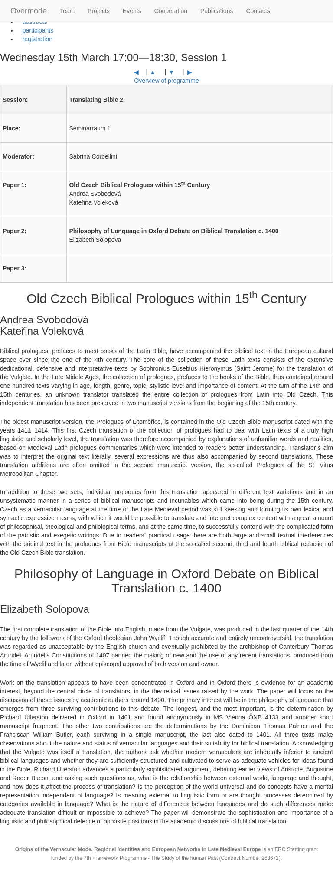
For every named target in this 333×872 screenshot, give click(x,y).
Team (67, 10)
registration (34, 39)
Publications (216, 10)
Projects (99, 10)
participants (35, 30)
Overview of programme (166, 80)
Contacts (258, 10)
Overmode (28, 11)
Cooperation (170, 10)
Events (132, 10)
